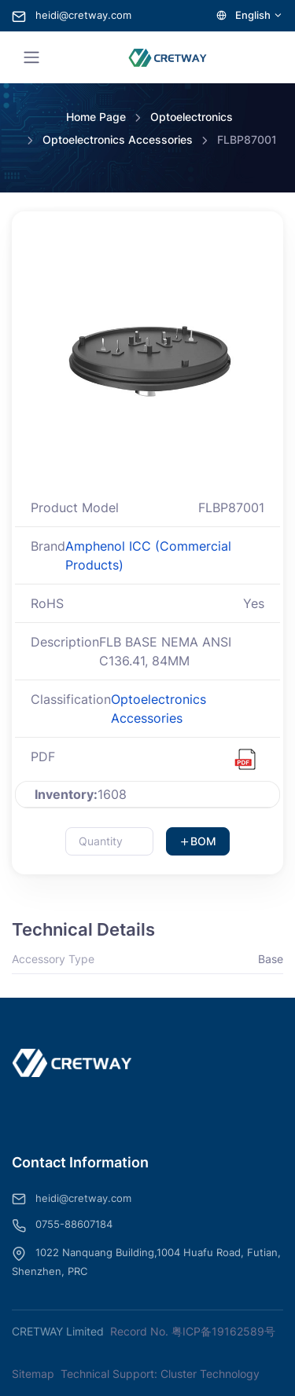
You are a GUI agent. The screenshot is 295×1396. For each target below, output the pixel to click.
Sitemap (33, 1373)
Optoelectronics (191, 116)
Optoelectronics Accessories (117, 139)
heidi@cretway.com (71, 15)
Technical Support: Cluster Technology (160, 1373)
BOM (197, 841)
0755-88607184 (62, 1225)
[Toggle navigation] (31, 57)
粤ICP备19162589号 (223, 1331)
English (249, 15)
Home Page (96, 116)
